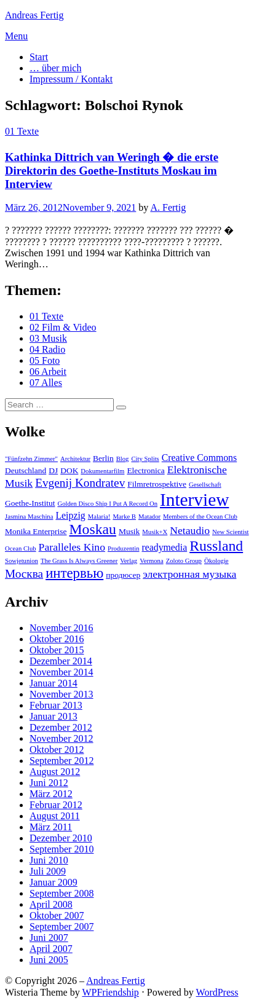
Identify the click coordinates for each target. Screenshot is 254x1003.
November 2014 (61, 672)
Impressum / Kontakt (71, 79)
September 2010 (61, 849)
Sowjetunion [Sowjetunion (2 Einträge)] (21, 560)
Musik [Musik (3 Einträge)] (129, 531)
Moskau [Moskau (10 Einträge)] (92, 529)
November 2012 (61, 738)
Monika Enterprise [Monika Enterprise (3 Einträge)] (36, 531)
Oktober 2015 (57, 650)
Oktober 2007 (57, 915)
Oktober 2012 (57, 749)
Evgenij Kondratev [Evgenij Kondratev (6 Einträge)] (80, 482)
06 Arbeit (48, 371)
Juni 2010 (49, 860)
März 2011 (51, 827)
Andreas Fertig (34, 15)
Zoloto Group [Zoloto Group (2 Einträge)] (184, 560)
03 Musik (48, 338)
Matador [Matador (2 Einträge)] (149, 516)
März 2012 (51, 794)
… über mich (55, 68)
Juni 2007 (49, 937)
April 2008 (51, 904)
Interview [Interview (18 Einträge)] (194, 499)
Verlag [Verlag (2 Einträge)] (128, 560)
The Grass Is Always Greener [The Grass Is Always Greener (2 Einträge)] (79, 560)
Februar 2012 (56, 805)
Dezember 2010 (61, 838)
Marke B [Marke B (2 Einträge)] (124, 516)
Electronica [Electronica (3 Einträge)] (145, 470)
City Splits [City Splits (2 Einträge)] (145, 458)
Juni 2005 (49, 959)
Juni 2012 (49, 782)
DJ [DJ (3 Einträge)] (53, 470)
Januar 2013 (53, 716)
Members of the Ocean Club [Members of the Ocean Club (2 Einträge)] (200, 516)
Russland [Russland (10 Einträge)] (216, 546)
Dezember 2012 (61, 727)
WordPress (217, 992)
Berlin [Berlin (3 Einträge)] (103, 458)
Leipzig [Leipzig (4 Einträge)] (70, 515)
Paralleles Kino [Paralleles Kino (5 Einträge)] (72, 547)
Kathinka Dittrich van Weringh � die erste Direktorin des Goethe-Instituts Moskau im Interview (111, 171)
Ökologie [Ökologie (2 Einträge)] (216, 560)
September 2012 (61, 760)
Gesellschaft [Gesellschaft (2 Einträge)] (205, 484)
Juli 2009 (48, 871)
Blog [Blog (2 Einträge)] (122, 458)
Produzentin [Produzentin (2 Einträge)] (124, 548)
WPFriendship (110, 992)
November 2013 (61, 694)
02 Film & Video (63, 327)
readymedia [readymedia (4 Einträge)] (164, 547)
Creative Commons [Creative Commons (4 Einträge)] (199, 457)
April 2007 (51, 948)
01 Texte (22, 131)
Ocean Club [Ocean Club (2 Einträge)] (20, 548)
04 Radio (47, 349)
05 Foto (45, 360)
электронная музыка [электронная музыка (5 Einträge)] (189, 574)
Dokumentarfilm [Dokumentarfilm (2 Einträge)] (102, 471)
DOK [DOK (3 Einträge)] (69, 470)
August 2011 (55, 816)
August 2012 (55, 771)
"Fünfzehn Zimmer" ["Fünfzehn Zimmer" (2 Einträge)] (31, 458)
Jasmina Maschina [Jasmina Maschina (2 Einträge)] (29, 516)
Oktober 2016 (57, 639)
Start (39, 57)
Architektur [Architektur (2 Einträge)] (75, 458)
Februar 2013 (56, 705)
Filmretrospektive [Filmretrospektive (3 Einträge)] (156, 484)
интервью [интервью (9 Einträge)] (74, 573)
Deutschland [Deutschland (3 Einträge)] (25, 470)
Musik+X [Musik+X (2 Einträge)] (154, 532)
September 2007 (61, 926)
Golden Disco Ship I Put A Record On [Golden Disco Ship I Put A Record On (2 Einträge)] (107, 503)
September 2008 (61, 893)
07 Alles (46, 382)
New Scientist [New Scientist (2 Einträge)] (230, 532)
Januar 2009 (53, 882)
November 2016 (61, 628)
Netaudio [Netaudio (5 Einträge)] (190, 530)
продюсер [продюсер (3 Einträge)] (123, 575)
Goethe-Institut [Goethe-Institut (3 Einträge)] (30, 503)
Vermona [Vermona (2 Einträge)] (151, 560)
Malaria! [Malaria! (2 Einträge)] (99, 516)
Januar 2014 (53, 683)
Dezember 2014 (61, 661)
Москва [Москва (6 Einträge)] (24, 573)
